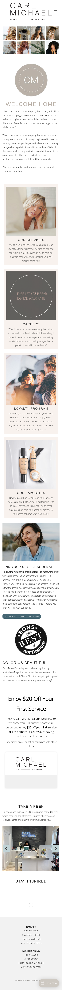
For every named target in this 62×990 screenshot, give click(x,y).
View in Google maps (31, 943)
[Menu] (55, 11)
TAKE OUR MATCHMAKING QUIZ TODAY (21, 616)
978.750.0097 (31, 931)
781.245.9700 (31, 955)
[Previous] (6, 848)
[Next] (56, 848)
